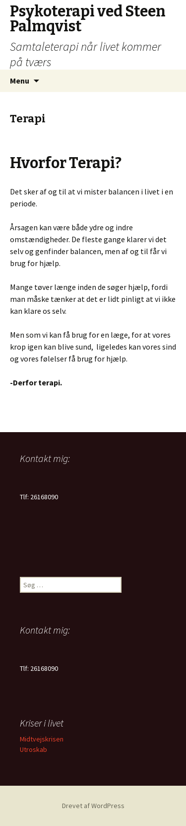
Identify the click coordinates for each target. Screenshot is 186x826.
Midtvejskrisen (41, 738)
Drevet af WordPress (93, 805)
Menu (19, 81)
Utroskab (33, 749)
